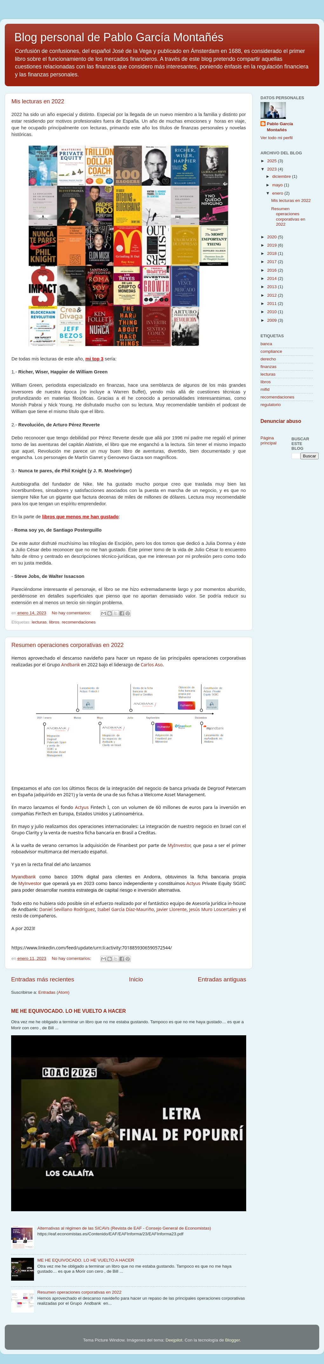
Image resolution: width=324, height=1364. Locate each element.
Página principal (268, 440)
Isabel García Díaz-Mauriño (126, 909)
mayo (278, 185)
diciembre (282, 176)
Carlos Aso (152, 665)
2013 (272, 286)
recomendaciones (79, 622)
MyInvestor (179, 845)
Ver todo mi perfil (276, 137)
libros (54, 622)
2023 (272, 169)
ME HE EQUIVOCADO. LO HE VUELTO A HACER (68, 1011)
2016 (272, 270)
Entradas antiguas (222, 979)
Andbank (70, 665)
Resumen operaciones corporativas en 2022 (67, 645)
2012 (272, 295)
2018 (272, 253)
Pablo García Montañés (280, 126)
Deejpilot (173, 1340)
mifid (265, 389)
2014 (272, 278)
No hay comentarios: (72, 613)
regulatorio (270, 404)
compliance (271, 351)
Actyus (82, 807)
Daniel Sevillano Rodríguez (67, 909)
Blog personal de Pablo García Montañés (118, 37)
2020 (272, 237)
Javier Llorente (172, 909)
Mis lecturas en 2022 (37, 101)
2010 (272, 311)
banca (266, 343)
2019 (272, 245)
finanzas (268, 366)
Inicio (136, 979)
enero (278, 193)
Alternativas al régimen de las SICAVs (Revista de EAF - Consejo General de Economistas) (124, 1228)
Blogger (232, 1340)
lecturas (39, 622)
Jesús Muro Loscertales (213, 909)
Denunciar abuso (280, 421)
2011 (272, 303)
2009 (272, 320)
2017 (272, 261)
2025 (272, 160)
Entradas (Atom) (54, 992)
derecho (268, 359)
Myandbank (23, 876)
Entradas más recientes (42, 979)
